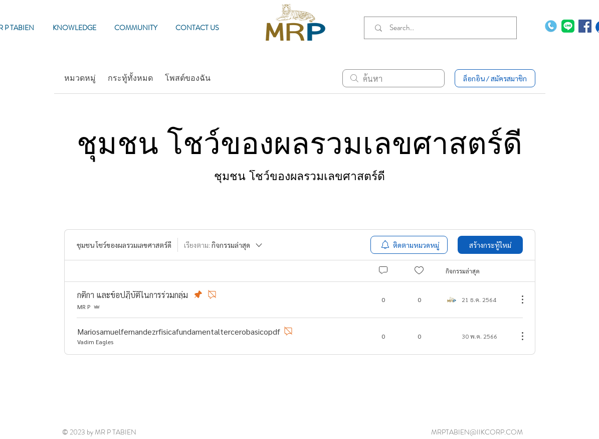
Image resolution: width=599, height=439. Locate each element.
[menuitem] (409, 245)
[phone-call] (550, 26)
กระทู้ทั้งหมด (130, 78)
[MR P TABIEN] (567, 26)
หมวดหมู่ (80, 78)
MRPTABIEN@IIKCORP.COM (477, 432)
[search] (393, 78)
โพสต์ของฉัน (188, 78)
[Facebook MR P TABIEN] (584, 26)
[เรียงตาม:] (224, 245)
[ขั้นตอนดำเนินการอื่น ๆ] (517, 300)
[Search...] (442, 28)
